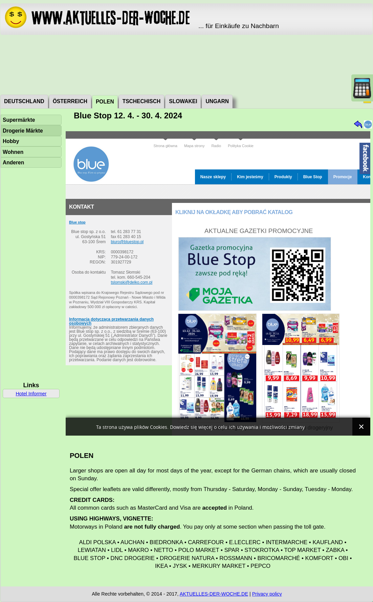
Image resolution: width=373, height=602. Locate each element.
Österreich (70, 101)
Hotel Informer (31, 393)
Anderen (13, 162)
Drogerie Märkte (23, 131)
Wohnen (13, 152)
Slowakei (183, 101)
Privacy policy (267, 594)
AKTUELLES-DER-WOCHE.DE (214, 594)
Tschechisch (142, 101)
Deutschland (24, 101)
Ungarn (216, 101)
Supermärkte (19, 120)
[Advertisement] (187, 64)
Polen (105, 102)
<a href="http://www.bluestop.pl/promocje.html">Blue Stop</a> (218, 283)
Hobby (11, 141)
